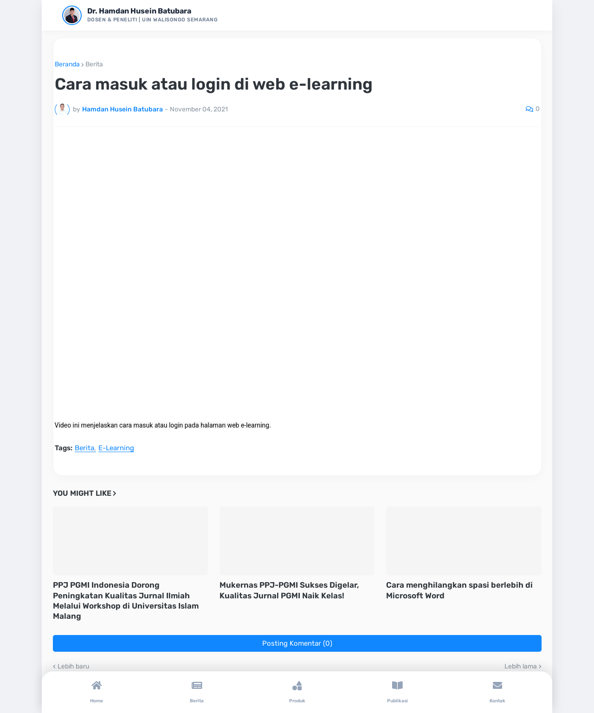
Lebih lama (520, 666)
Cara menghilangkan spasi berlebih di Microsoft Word (459, 590)
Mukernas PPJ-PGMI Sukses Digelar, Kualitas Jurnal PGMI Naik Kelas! (289, 590)
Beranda (67, 64)
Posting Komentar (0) (297, 643)
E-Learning (116, 448)
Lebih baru (73, 666)
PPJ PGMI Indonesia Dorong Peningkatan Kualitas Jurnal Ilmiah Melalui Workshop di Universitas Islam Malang (126, 600)
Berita (94, 64)
